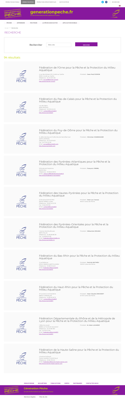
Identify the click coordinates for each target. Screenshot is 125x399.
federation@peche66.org (51, 238)
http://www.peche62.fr (46, 113)
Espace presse (29, 383)
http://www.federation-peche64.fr (49, 175)
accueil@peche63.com (50, 144)
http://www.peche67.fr (46, 270)
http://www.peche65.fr (46, 209)
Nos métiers (42, 383)
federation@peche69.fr (50, 332)
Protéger (34, 23)
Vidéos (66, 383)
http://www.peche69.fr (46, 334)
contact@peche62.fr (50, 111)
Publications (55, 383)
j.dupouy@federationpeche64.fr (53, 174)
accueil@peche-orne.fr (50, 80)
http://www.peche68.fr (46, 301)
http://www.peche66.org (47, 240)
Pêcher (9, 23)
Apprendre (21, 23)
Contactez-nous (92, 383)
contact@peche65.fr (50, 207)
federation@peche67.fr (50, 268)
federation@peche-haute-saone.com (55, 362)
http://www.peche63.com (47, 146)
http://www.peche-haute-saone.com (50, 364)
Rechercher (35, 45)
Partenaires (77, 383)
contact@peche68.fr (50, 299)
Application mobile (70, 23)
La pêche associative (50, 23)
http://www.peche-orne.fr (47, 81)
